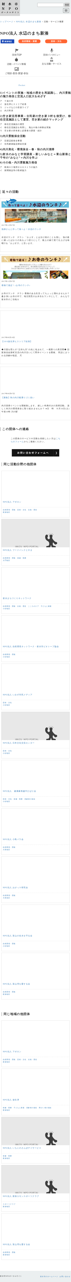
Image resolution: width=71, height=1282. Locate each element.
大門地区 (6, 560)
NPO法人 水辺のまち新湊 (28, 22)
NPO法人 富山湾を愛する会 (16, 984)
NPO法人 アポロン (12, 502)
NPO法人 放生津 (11, 1100)
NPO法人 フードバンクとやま (17, 550)
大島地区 (6, 850)
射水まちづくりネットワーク (17, 598)
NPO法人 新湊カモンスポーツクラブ (21, 1196)
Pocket (22, 85)
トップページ (6, 22)
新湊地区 (6, 512)
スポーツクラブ (9, 1204)
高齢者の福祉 (29, 799)
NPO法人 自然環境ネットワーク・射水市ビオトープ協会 (31, 646)
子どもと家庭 (46, 606)
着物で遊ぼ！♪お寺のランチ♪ (15, 285)
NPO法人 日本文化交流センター (19, 743)
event (4, 66)
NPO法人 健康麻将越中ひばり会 (19, 791)
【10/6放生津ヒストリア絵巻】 (16, 341)
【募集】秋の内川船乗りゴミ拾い (18, 397)
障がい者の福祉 (45, 1108)
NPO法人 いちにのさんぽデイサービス (22, 1148)
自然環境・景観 (9, 510)
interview (41, 57)
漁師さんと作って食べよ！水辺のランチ (21, 229)
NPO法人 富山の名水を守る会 (17, 936)
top (3, 57)
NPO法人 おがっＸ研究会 (15, 887)
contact (5, 76)
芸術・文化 (21, 510)
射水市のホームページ (49, 1276)
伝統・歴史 (32, 510)
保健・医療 (21, 558)
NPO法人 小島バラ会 (13, 839)
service (39, 66)
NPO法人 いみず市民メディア (17, 695)
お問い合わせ (65, 1276)
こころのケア (33, 606)
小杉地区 (6, 609)
